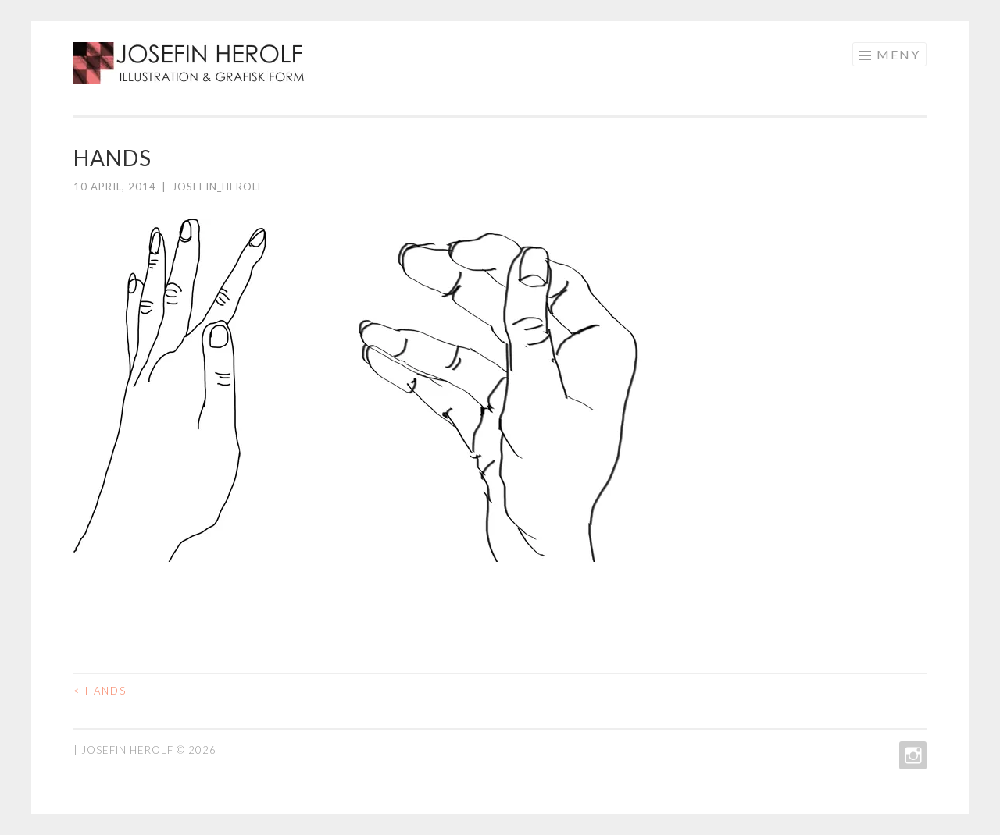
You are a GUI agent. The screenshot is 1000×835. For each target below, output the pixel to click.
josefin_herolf (218, 186)
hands (100, 690)
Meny (898, 54)
